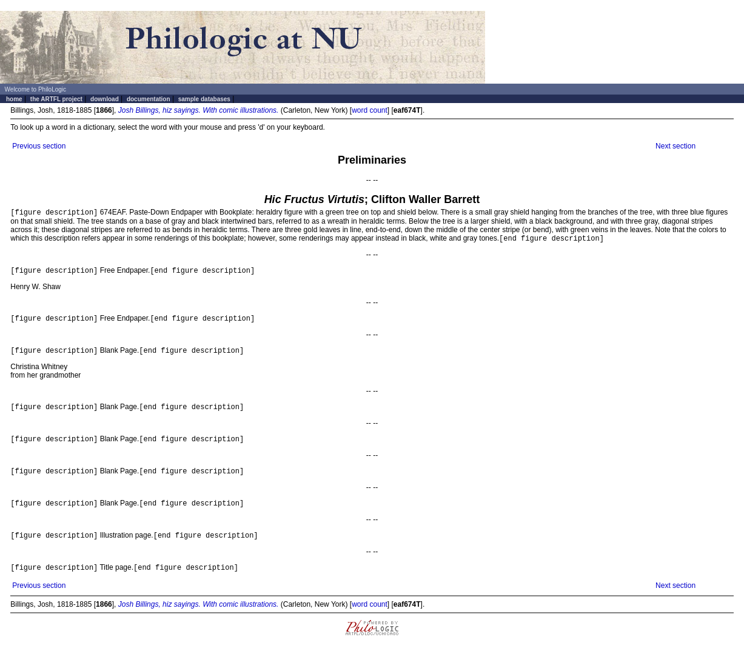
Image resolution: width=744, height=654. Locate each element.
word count (369, 110)
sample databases (204, 99)
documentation (148, 99)
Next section (675, 146)
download (104, 99)
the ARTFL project (56, 99)
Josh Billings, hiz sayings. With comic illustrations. (198, 110)
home (14, 99)
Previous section (38, 146)
